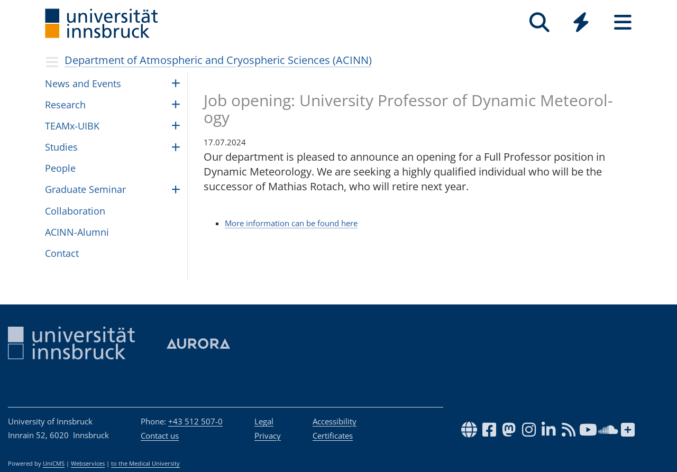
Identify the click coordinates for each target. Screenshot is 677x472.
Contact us (160, 435)
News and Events (83, 83)
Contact (62, 253)
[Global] (581, 23)
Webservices (88, 463)
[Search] (539, 22)
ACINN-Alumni (77, 232)
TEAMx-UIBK (72, 125)
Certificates (333, 435)
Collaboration (75, 211)
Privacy (267, 435)
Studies (61, 147)
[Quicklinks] (581, 22)
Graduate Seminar (85, 189)
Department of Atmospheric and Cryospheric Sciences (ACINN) (218, 60)
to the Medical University (145, 463)
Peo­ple (60, 168)
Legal (263, 421)
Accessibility (334, 421)
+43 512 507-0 (195, 421)
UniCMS (54, 463)
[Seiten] (623, 22)
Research (65, 104)
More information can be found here (291, 223)
